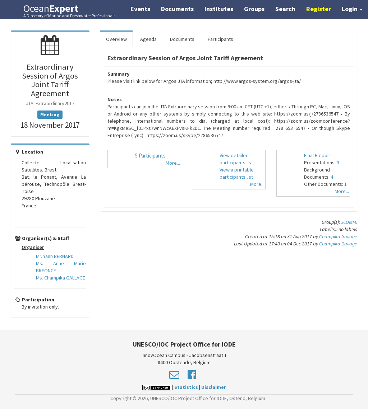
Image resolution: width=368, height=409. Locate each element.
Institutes (218, 9)
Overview (116, 39)
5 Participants (150, 155)
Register (318, 9)
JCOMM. (349, 222)
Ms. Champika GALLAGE (60, 277)
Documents (177, 9)
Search (285, 9)
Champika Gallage (338, 236)
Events (140, 9)
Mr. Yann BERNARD (55, 256)
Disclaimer (213, 387)
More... (173, 163)
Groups (254, 9)
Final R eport (317, 155)
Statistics (186, 387)
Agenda (148, 39)
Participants (220, 39)
